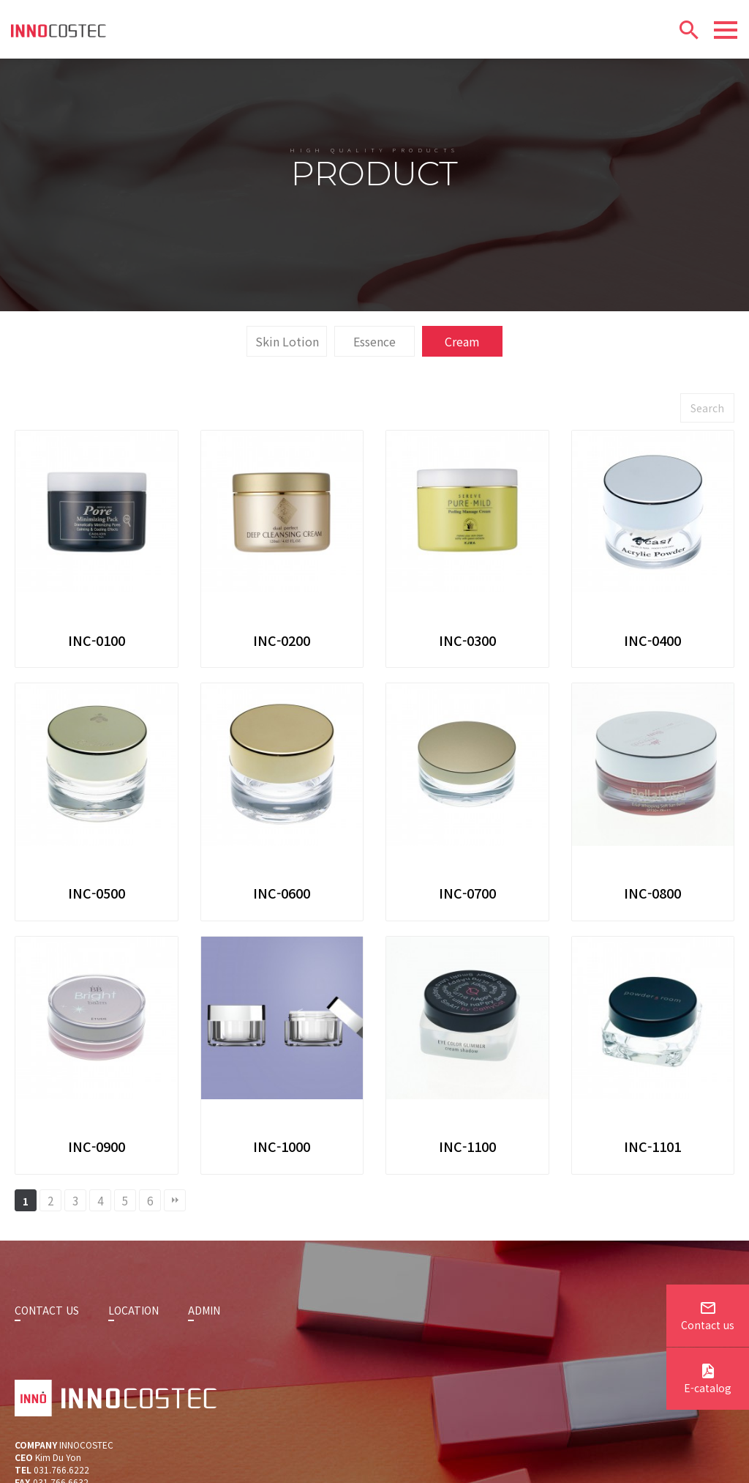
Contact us (707, 1317)
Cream (462, 408)
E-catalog (707, 1380)
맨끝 (175, 1268)
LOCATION (133, 1377)
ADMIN (204, 1377)
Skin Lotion (287, 408)
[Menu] (725, 30)
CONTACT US (47, 1377)
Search (707, 475)
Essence (374, 408)
